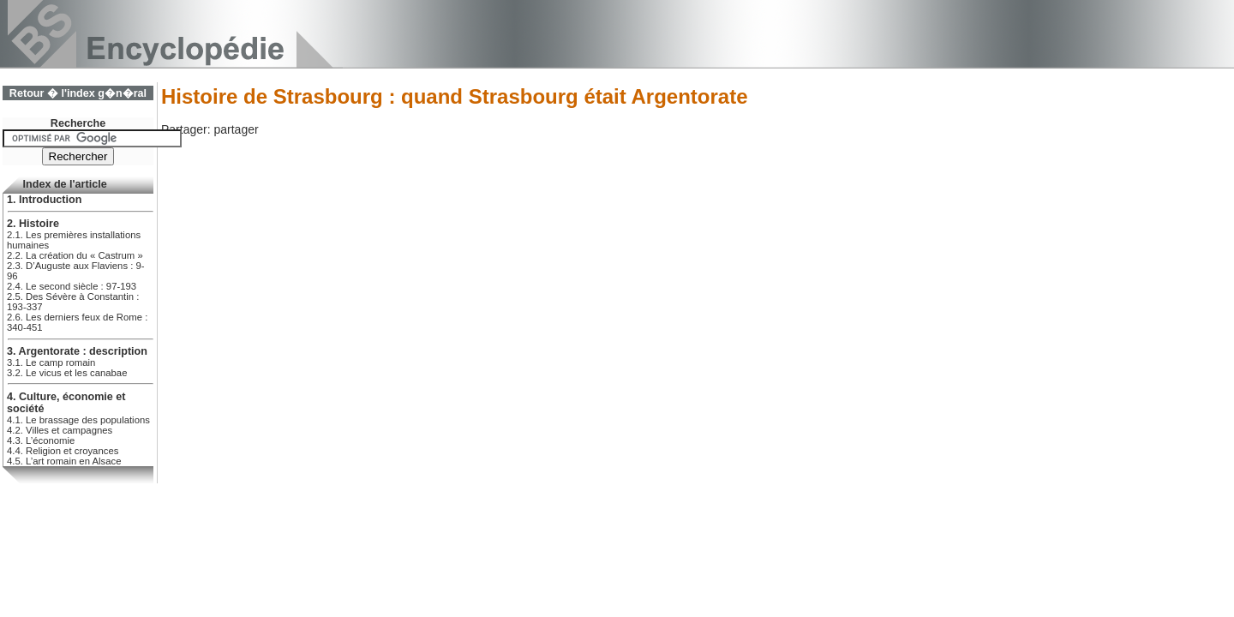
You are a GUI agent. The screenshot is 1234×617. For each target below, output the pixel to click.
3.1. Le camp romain (51, 362)
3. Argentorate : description (77, 351)
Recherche (78, 123)
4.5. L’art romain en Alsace (64, 461)
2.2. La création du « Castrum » (75, 255)
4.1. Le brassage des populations (78, 420)
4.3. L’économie (41, 440)
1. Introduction (44, 200)
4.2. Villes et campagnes (59, 430)
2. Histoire (33, 224)
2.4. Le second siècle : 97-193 (71, 286)
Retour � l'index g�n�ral (78, 93)
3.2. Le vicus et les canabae (67, 373)
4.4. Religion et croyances (62, 451)
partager (235, 129)
